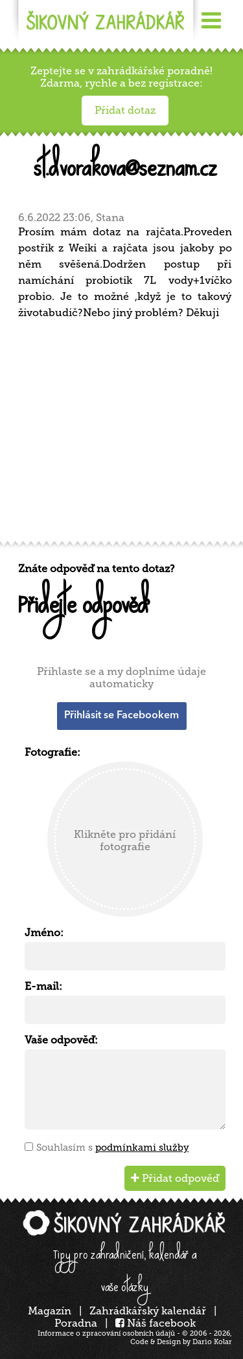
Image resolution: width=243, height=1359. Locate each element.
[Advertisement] (121, 435)
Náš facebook (155, 1323)
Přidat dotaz (125, 110)
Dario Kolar (212, 1342)
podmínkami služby (142, 1147)
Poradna (75, 1323)
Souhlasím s (112, 1147)
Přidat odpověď (175, 1178)
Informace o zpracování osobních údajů (106, 1333)
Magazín (49, 1311)
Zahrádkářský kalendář (147, 1311)
